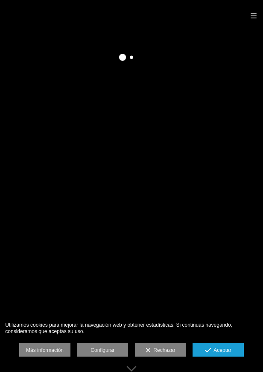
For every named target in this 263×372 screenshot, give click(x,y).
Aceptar (218, 350)
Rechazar (160, 350)
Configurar (102, 350)
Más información (45, 350)
